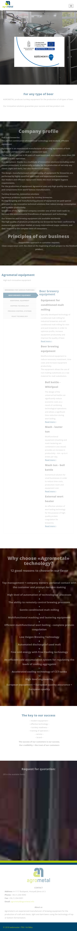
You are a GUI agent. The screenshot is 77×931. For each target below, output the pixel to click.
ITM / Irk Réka (26, 927)
